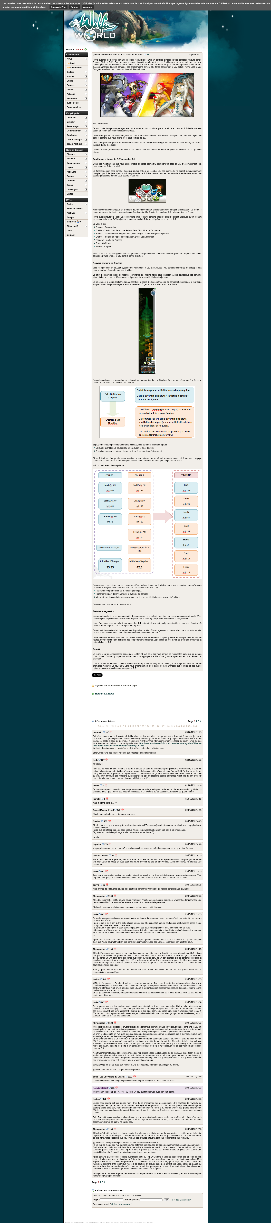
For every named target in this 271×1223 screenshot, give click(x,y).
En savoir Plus (58, 7)
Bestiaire (71, 159)
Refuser (75, 7)
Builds (70, 81)
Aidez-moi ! (72, 226)
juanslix (97, 799)
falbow (96, 785)
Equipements (73, 163)
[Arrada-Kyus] (107, 810)
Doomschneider (100, 855)
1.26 (157, 726)
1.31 (183, 726)
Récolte (70, 176)
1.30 (178, 726)
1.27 (162, 726)
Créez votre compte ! (121, 1204)
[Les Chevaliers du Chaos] (111, 1077)
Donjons (71, 180)
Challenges (72, 189)
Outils (70, 204)
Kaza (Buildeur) (100, 1088)
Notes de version (75, 208)
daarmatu (97, 732)
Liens (69, 230)
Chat (71, 63)
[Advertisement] (182, 26)
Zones (70, 185)
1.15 (111, 726)
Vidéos (70, 89)
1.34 (195, 726)
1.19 (132, 726)
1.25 (152, 726)
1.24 (147, 726)
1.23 (142, 726)
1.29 (173, 726)
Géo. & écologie (74, 139)
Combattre (72, 135)
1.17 (122, 726)
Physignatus (99, 896)
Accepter (88, 7)
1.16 (117, 726)
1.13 (106, 726)
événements (73, 103)
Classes (70, 154)
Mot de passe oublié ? (181, 1200)
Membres (74, 222)
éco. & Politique (74, 144)
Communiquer (74, 131)
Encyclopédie (72, 113)
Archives (71, 213)
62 (146, 54)
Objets (70, 167)
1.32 (188, 726)
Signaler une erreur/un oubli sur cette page (114, 685)
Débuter (70, 122)
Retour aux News (104, 693)
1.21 (137, 726)
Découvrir (71, 117)
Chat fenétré (74, 67)
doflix (95, 1077)
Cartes (70, 194)
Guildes (70, 72)
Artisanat (71, 172)
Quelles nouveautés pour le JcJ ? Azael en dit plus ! (118, 54)
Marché (70, 76)
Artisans (71, 94)
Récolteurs (72, 98)
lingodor (97, 844)
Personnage (73, 126)
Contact (70, 235)
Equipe (70, 217)
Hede (95, 760)
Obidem (97, 821)
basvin (96, 885)
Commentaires (74, 107)
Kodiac (96, 979)
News (69, 59)
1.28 (167, 726)
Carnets (70, 85)
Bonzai (96, 810)
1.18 (127, 726)
